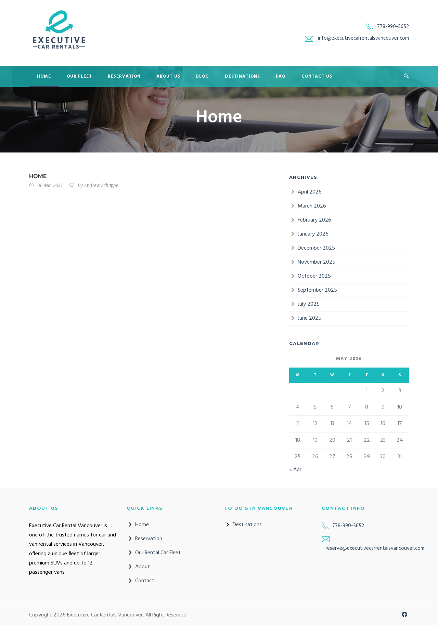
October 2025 (314, 276)
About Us (168, 76)
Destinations (242, 76)
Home (44, 76)
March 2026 (312, 206)
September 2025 (317, 290)
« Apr (295, 469)
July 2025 (309, 304)
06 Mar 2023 (50, 185)
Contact (144, 580)
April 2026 (310, 192)
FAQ (281, 76)
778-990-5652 (393, 27)
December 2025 (316, 248)
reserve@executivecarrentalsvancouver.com (374, 548)
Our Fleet (79, 76)
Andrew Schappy (101, 185)
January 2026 (313, 234)
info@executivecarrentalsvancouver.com (363, 38)
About (142, 566)
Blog (202, 76)
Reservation (124, 76)
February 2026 (314, 220)
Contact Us (316, 76)
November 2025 (316, 262)
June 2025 (309, 318)
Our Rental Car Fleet (158, 552)
